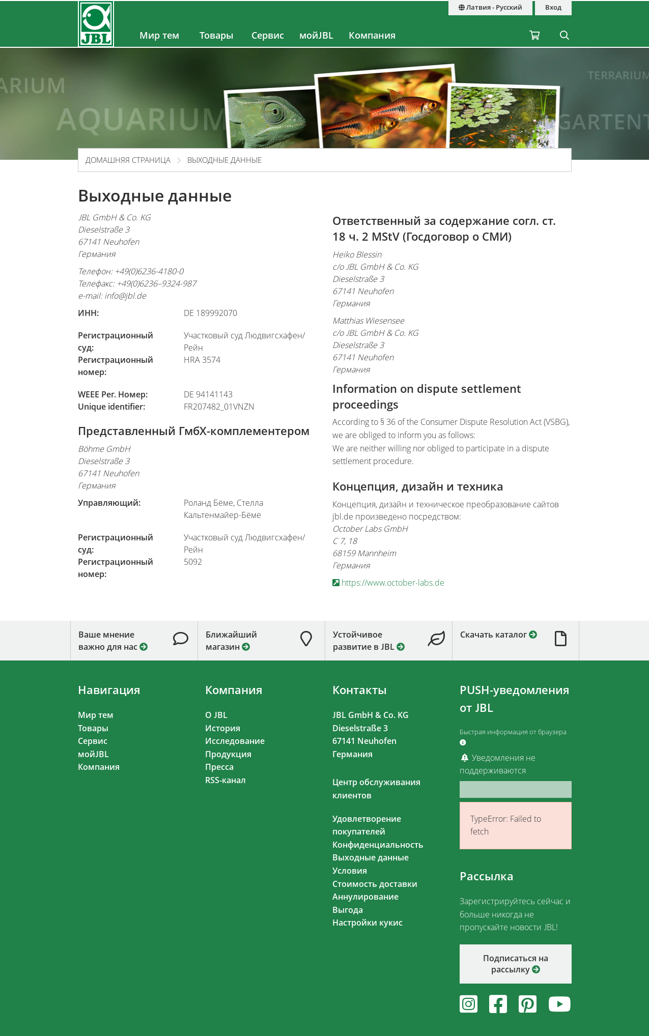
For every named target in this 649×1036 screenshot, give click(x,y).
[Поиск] (564, 24)
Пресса (219, 766)
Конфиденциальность (378, 844)
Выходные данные (224, 160)
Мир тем (159, 35)
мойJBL (316, 35)
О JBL (216, 715)
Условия (349, 870)
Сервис (267, 35)
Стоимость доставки (374, 883)
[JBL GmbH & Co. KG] (96, 24)
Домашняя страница (128, 160)
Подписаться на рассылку (515, 964)
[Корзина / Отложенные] (534, 24)
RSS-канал (225, 780)
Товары (217, 35)
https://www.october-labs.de (388, 582)
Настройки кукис (367, 922)
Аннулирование (365, 896)
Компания (372, 35)
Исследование (235, 740)
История (222, 728)
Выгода (347, 909)
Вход (553, 7)
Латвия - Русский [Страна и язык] (490, 7)
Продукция (228, 754)
